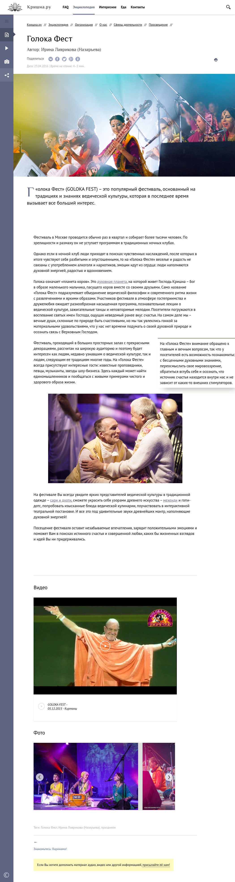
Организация (84, 25)
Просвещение (158, 25)
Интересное (108, 7)
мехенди (170, 500)
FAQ (65, 7)
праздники (108, 827)
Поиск (228, 7)
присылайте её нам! (156, 865)
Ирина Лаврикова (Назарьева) (79, 827)
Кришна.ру (34, 25)
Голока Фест (49, 827)
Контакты (138, 7)
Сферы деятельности (128, 25)
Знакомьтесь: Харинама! (50, 849)
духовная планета (112, 281)
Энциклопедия (83, 7)
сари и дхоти (60, 500)
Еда (123, 7)
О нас (103, 25)
